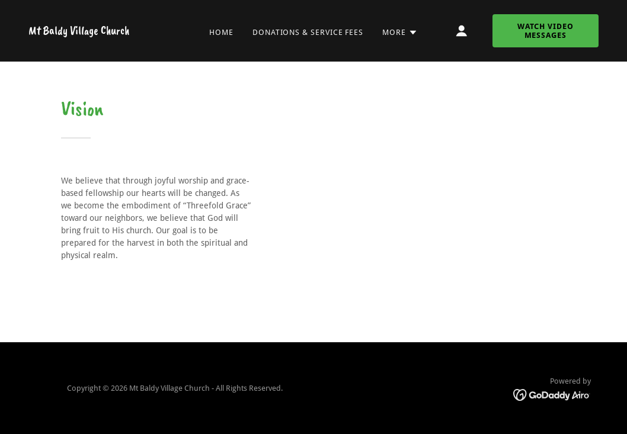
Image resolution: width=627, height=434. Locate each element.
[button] (400, 32)
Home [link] (221, 32)
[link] (78, 31)
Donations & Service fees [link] (307, 32)
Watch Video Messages (545, 31)
